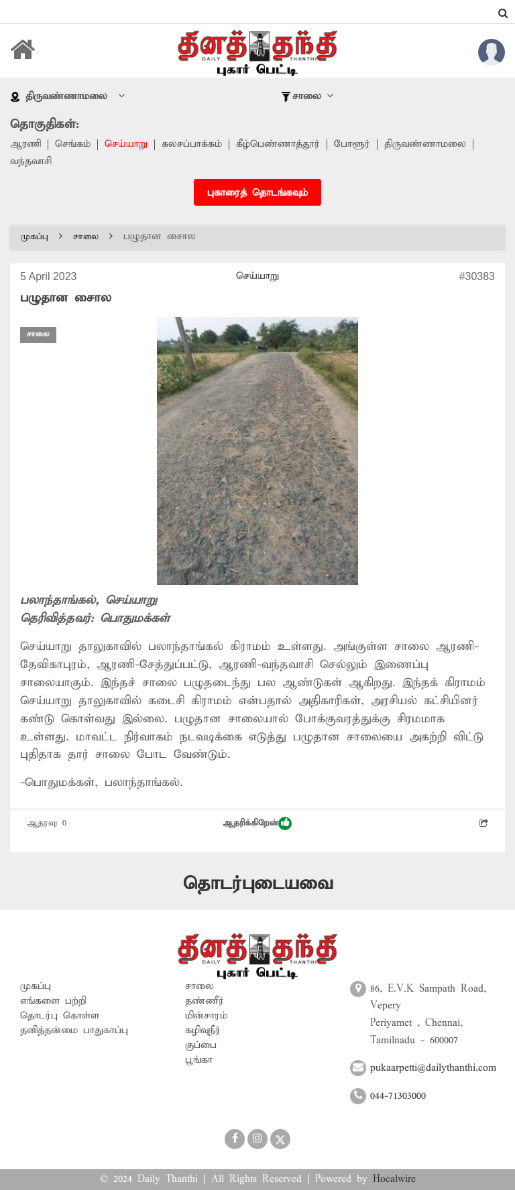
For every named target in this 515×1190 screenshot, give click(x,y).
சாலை (93, 237)
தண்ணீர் (204, 1001)
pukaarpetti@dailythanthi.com (433, 1068)
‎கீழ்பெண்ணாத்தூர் (279, 144)
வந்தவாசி (31, 162)
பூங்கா (199, 1060)
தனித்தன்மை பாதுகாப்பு (74, 1030)
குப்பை (201, 1045)
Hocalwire (394, 1180)
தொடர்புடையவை (258, 884)
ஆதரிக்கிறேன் (257, 823)
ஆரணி (26, 144)
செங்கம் (73, 144)
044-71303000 (398, 1096)
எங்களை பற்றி (53, 1001)
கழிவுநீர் (203, 1030)
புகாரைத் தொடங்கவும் (257, 193)
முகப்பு (41, 237)
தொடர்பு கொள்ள (59, 1015)
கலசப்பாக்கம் (192, 144)
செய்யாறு (126, 144)
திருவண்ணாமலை (426, 144)
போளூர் (353, 144)
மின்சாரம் (206, 1015)
